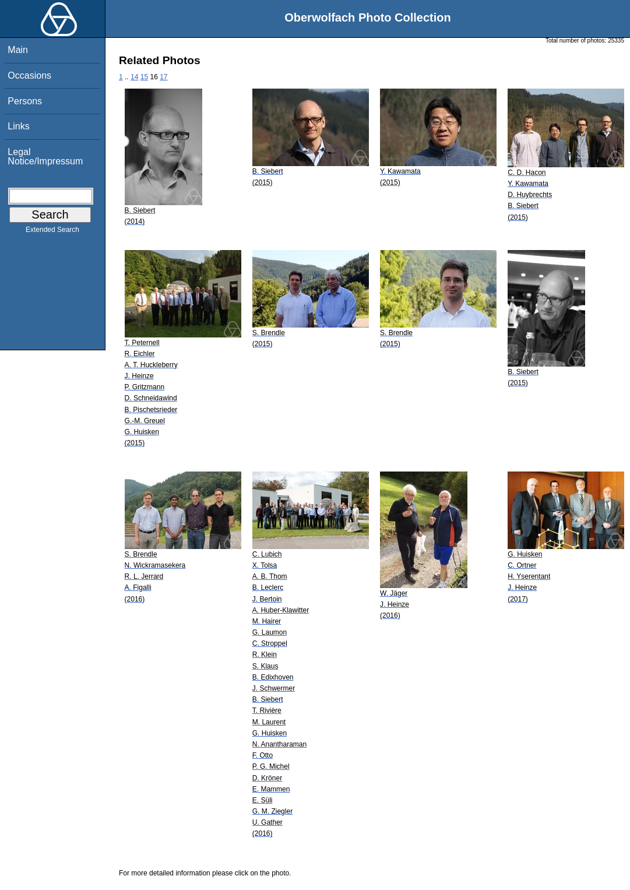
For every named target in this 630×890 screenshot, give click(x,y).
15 (144, 77)
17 (163, 77)
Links (18, 126)
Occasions (29, 75)
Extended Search (52, 231)
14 (134, 77)
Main (18, 50)
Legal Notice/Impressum (45, 156)
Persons (25, 101)
